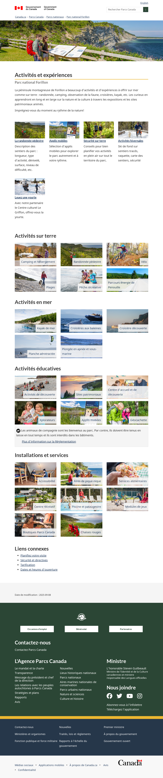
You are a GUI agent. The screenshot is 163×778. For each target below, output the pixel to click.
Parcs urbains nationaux (76, 690)
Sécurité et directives (34, 560)
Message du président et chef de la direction (34, 678)
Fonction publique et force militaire (36, 741)
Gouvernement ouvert (117, 741)
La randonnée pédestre (29, 140)
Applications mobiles (51, 765)
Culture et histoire (71, 699)
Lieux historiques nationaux (78, 673)
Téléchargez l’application (123, 709)
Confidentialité (27, 770)
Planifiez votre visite (33, 555)
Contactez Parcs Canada (30, 650)
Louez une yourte (25, 197)
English (144, 3)
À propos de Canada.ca (83, 765)
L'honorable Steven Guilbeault (127, 672)
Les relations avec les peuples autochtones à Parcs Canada (34, 686)
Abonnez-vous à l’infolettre (124, 705)
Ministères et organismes (30, 734)
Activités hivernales (130, 140)
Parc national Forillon (78, 16)
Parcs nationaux (55, 16)
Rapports (21, 697)
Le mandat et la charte (29, 668)
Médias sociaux (24, 765)
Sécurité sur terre (95, 140)
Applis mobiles (58, 140)
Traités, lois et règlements (75, 734)
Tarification (27, 565)
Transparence (24, 673)
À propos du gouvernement (120, 734)
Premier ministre (114, 727)
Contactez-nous (24, 727)
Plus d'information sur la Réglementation (49, 441)
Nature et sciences (72, 694)
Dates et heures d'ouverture (39, 569)
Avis (17, 702)
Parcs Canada (36, 16)
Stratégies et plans (27, 693)
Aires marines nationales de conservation (78, 683)
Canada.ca (20, 16)
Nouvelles (66, 668)
